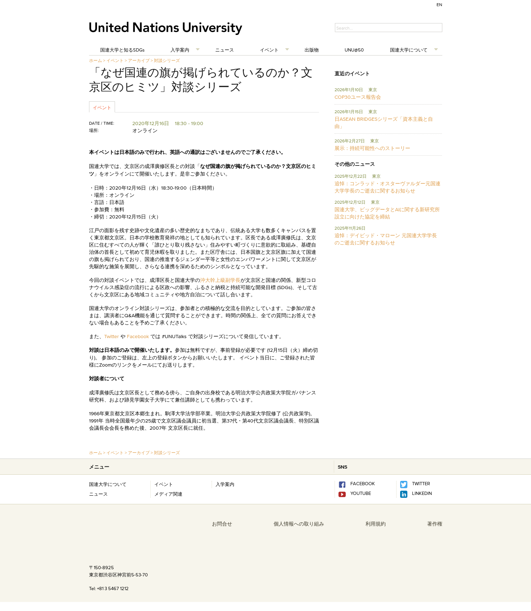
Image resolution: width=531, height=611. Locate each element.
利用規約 (376, 524)
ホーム (95, 60)
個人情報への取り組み (299, 524)
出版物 (312, 50)
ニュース (224, 50)
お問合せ (222, 524)
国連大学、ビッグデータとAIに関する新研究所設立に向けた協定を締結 (387, 213)
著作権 (434, 524)
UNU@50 (354, 50)
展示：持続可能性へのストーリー (372, 148)
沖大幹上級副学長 (220, 280)
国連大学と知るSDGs (122, 50)
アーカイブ (139, 60)
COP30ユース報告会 (358, 97)
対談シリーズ (167, 60)
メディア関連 (168, 494)
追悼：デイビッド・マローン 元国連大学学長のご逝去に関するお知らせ (386, 239)
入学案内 (180, 50)
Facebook (138, 336)
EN (439, 4)
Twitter (112, 336)
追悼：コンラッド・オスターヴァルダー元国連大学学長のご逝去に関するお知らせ (388, 187)
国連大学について (409, 50)
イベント (269, 50)
